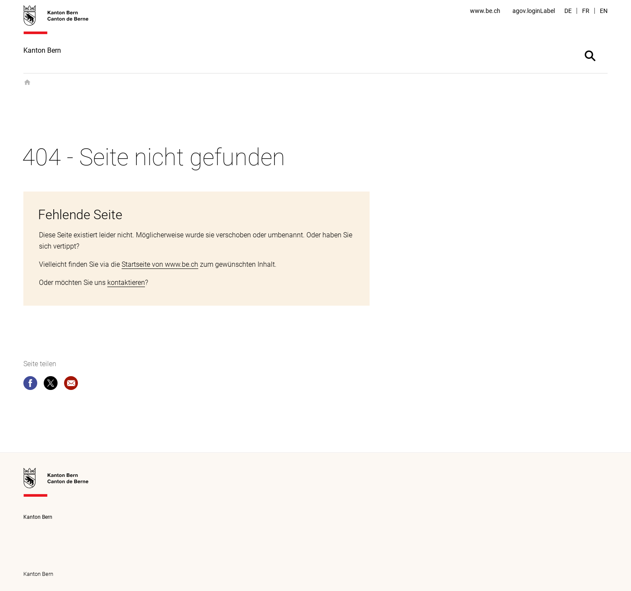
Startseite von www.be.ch (160, 264)
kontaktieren (126, 282)
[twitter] (51, 384)
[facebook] (30, 384)
